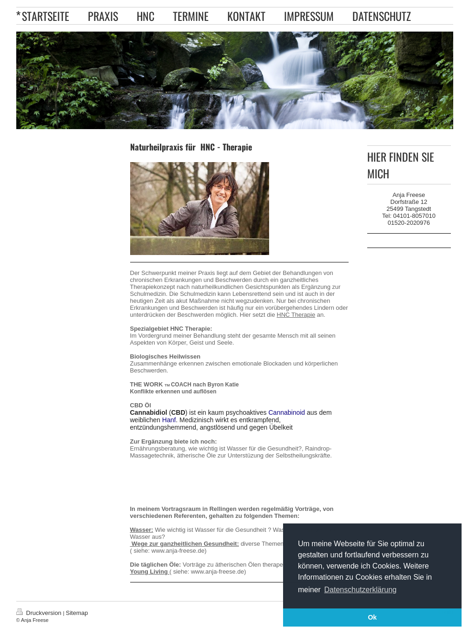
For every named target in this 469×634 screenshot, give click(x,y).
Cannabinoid (287, 412)
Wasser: (141, 529)
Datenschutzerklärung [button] (360, 590)
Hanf (169, 420)
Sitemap (77, 612)
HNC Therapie (296, 314)
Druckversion (39, 612)
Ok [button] (372, 617)
